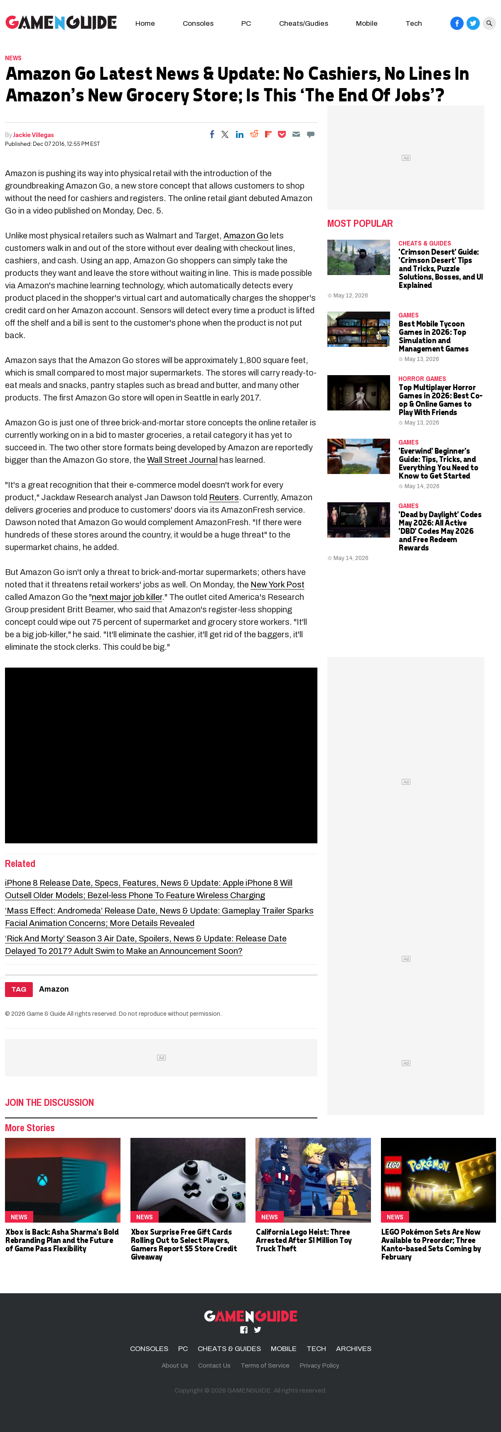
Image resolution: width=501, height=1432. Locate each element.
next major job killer (127, 597)
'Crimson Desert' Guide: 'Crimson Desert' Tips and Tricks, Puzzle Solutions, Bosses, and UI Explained (440, 268)
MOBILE (284, 1349)
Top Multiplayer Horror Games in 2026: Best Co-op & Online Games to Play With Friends (440, 399)
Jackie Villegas (33, 134)
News (13, 57)
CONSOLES (149, 1349)
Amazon (54, 989)
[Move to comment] (310, 134)
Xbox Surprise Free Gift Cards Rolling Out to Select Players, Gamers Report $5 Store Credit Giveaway (183, 1244)
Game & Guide (46, 1013)
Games (408, 314)
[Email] (296, 134)
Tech (413, 23)
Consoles (198, 23)
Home (145, 23)
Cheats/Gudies (303, 23)
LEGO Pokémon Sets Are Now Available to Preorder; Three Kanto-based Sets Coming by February (431, 1244)
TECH (316, 1349)
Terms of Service (265, 1365)
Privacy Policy (319, 1365)
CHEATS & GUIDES (424, 243)
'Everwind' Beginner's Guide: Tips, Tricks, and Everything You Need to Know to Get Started (438, 463)
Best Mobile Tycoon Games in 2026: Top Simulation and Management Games (433, 336)
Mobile (367, 23)
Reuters (224, 497)
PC (246, 23)
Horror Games (422, 378)
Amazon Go (245, 235)
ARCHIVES (353, 1349)
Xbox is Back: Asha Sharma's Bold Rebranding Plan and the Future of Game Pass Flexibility (61, 1240)
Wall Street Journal (182, 459)
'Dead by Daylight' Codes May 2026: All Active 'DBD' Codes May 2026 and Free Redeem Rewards (439, 530)
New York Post (277, 584)
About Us (175, 1365)
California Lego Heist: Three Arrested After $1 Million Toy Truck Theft (303, 1240)
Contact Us (214, 1365)
